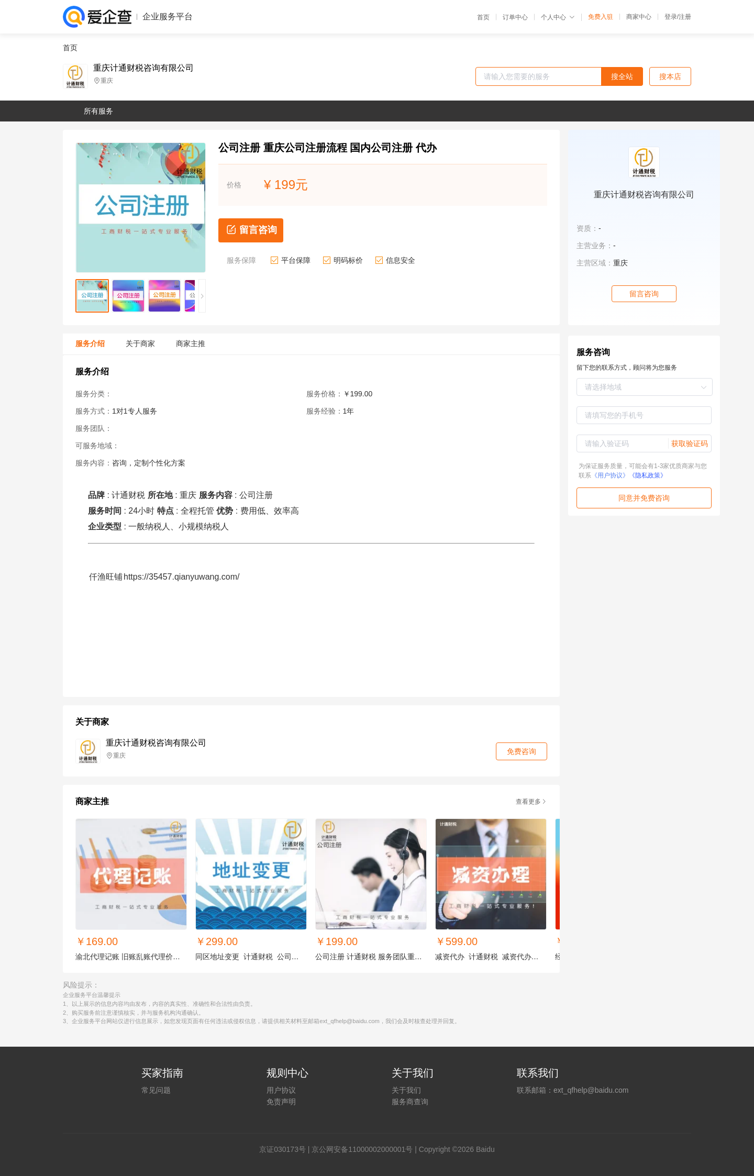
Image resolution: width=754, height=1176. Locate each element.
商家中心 (638, 17)
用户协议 (281, 1090)
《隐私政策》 (648, 475)
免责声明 (281, 1101)
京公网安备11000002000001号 (362, 1149)
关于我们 (406, 1090)
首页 (483, 17)
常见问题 (156, 1090)
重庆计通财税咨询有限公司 (143, 68)
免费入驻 (600, 17)
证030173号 (286, 1149)
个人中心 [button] (558, 17)
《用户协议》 (610, 475)
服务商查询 (410, 1101)
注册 (685, 16)
